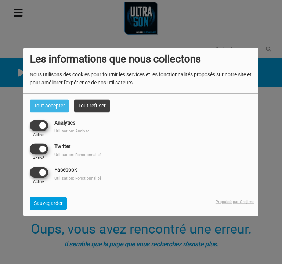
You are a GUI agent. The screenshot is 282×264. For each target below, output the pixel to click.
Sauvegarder (48, 203)
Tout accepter (49, 106)
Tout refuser (92, 106)
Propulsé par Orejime (235, 202)
